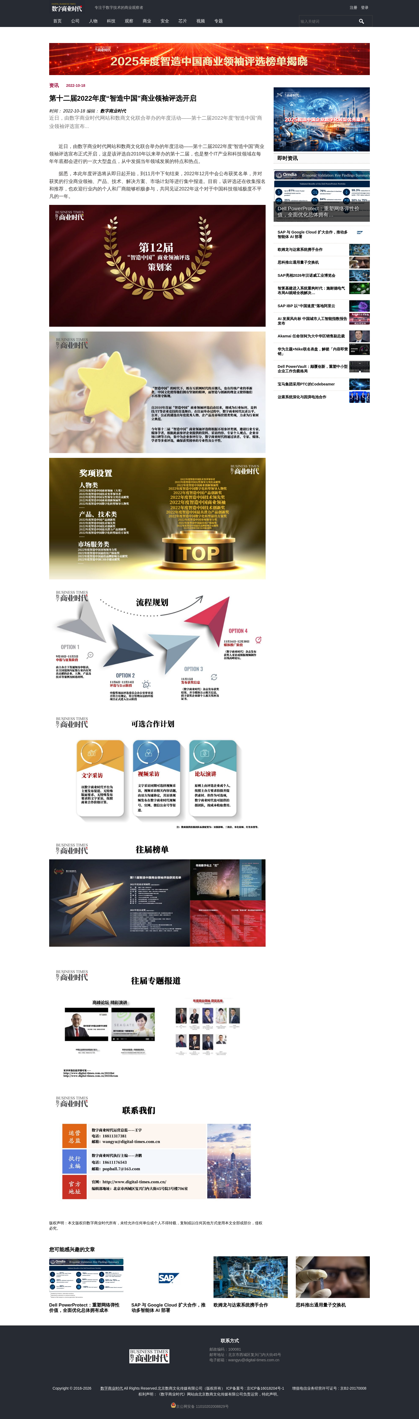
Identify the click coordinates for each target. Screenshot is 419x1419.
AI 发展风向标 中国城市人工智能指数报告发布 (312, 321)
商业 (147, 21)
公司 (75, 21)
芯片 (183, 21)
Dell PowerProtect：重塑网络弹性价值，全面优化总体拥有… (318, 211)
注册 (353, 7)
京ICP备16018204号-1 (265, 1388)
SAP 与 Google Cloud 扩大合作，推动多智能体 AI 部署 (313, 234)
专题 (218, 21)
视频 (200, 21)
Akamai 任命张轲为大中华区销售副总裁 (311, 336)
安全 (165, 21)
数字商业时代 (113, 111)
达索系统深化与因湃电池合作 (302, 397)
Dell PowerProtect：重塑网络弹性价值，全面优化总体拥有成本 (84, 1308)
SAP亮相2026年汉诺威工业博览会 (306, 275)
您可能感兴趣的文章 (72, 1249)
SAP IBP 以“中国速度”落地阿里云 (306, 306)
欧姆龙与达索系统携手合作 (300, 249)
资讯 (54, 85)
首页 (57, 21)
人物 (93, 21)
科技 (111, 21)
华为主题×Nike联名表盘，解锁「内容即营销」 (313, 351)
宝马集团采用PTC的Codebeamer (306, 384)
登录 (364, 7)
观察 (129, 21)
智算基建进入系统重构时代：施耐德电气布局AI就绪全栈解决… (311, 290)
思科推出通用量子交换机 (298, 262)
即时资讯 (287, 158)
